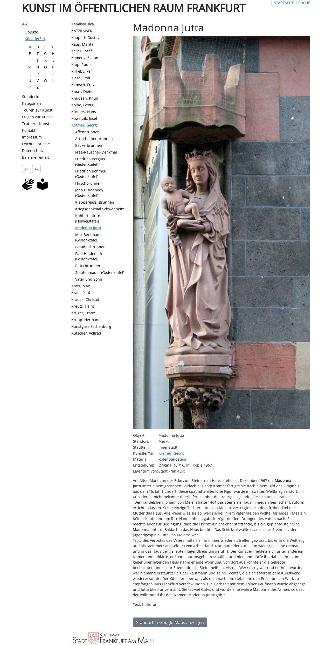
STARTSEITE (284, 2)
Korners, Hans (83, 111)
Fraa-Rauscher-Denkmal (96, 152)
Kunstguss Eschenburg (91, 326)
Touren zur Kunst (37, 110)
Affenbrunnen (87, 131)
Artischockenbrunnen (94, 138)
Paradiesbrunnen (90, 246)
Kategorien (31, 103)
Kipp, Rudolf (82, 64)
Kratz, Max (80, 285)
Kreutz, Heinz (83, 306)
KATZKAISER (81, 30)
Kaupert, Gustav (85, 37)
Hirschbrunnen (88, 183)
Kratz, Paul (80, 292)
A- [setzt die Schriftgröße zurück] (36, 169)
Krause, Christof (85, 299)
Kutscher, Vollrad (86, 333)
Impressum (32, 137)
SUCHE (304, 2)
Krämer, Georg (84, 125)
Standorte (30, 96)
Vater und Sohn (88, 279)
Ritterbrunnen (87, 265)
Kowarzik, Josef (84, 118)
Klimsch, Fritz (83, 84)
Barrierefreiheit (35, 157)
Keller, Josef (81, 50)
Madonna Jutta (88, 227)
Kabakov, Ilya (82, 24)
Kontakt (28, 130)
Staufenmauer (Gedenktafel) (99, 272)
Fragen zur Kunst (37, 116)
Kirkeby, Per (81, 71)
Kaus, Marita (82, 44)
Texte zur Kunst (35, 123)
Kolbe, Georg (82, 104)
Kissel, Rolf (80, 77)
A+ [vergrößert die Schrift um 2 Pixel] (26, 169)
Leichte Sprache (36, 143)
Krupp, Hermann (86, 319)
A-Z (25, 24)
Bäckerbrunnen (88, 145)
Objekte (31, 32)
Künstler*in (35, 38)
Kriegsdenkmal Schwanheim (100, 208)
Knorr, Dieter (82, 91)
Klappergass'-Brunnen (94, 202)
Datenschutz (33, 150)
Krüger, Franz (83, 312)
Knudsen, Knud (84, 98)
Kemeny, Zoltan (84, 57)
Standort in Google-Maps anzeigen (170, 622)
